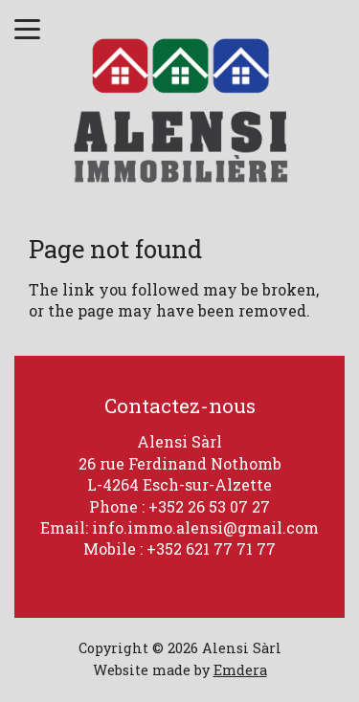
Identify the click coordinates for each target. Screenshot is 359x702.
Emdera (240, 670)
